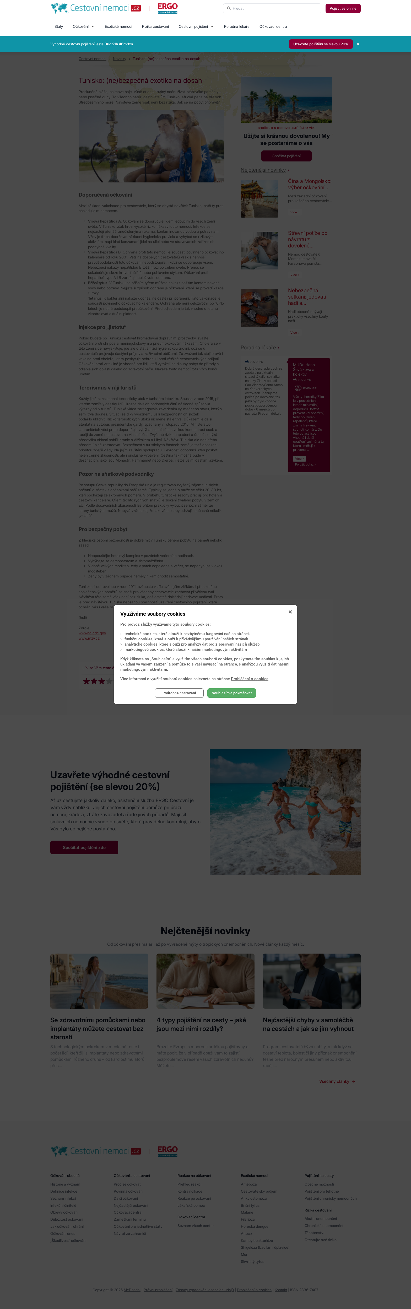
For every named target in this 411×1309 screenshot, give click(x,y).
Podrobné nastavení (179, 693)
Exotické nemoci (118, 26)
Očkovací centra (273, 26)
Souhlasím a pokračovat (232, 693)
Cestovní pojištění (193, 26)
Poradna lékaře (237, 26)
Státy (59, 26)
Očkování (81, 26)
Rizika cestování (155, 26)
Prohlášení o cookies (249, 679)
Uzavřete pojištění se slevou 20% (321, 44)
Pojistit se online (343, 8)
